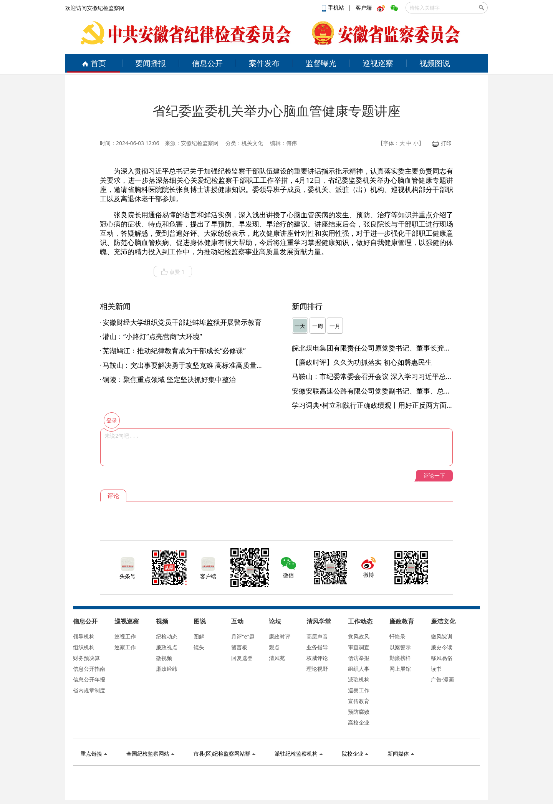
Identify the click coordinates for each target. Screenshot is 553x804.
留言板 (239, 647)
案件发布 (264, 63)
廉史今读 (441, 647)
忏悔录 (397, 636)
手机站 (334, 7)
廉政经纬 (166, 668)
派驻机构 (358, 679)
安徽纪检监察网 (200, 143)
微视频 (164, 658)
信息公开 (207, 63)
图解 (199, 636)
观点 (274, 647)
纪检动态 (166, 636)
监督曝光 (321, 63)
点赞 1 (173, 272)
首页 (94, 63)
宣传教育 (358, 701)
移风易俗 (441, 658)
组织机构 (83, 647)
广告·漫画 (442, 679)
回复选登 (242, 658)
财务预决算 (86, 658)
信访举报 (358, 658)
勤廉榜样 (400, 658)
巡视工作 (125, 636)
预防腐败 (358, 711)
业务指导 (317, 647)
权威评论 (317, 658)
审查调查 (358, 647)
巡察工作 (125, 647)
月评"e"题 (243, 636)
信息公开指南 (89, 668)
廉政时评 (279, 636)
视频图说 (434, 63)
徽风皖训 (441, 636)
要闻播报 (150, 63)
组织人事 (358, 668)
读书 (436, 668)
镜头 (199, 647)
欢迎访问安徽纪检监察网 (94, 8)
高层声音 (317, 636)
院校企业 (355, 753)
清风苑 (277, 658)
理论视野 (317, 668)
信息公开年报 (89, 679)
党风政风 (358, 636)
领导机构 (83, 636)
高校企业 (358, 722)
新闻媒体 (400, 753)
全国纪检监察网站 (150, 753)
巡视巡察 (378, 63)
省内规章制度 (89, 690)
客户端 (364, 7)
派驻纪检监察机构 (299, 753)
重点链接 (94, 753)
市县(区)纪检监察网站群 (224, 753)
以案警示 (400, 647)
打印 (442, 143)
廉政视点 (166, 647)
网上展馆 (400, 668)
